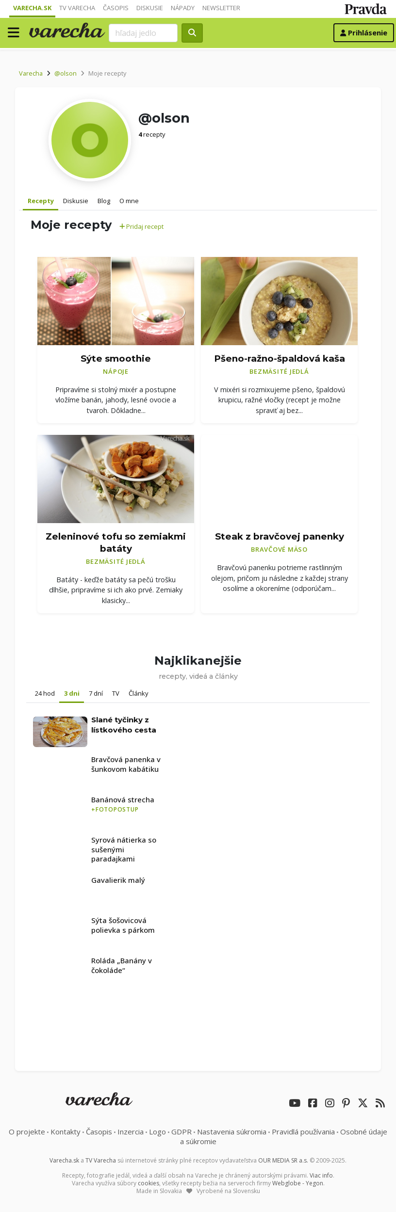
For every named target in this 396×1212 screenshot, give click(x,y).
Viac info (321, 1175)
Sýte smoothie (116, 358)
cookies (148, 1183)
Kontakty (65, 1131)
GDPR (181, 1131)
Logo (157, 1131)
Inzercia (130, 1131)
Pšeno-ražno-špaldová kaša (279, 358)
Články (138, 693)
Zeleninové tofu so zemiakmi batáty (116, 542)
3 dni (72, 693)
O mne (129, 200)
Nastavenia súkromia (231, 1131)
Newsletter (221, 7)
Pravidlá (303, 1131)
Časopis (116, 7)
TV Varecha (77, 7)
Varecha (31, 73)
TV (115, 693)
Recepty (41, 200)
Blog (104, 200)
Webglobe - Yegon (297, 1183)
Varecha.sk (32, 7)
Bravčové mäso (279, 549)
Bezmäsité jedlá (279, 371)
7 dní (96, 693)
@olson (65, 73)
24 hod (45, 693)
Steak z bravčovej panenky (279, 536)
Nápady (183, 7)
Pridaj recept (141, 226)
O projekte (27, 1131)
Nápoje (116, 371)
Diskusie (149, 7)
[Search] (143, 33)
